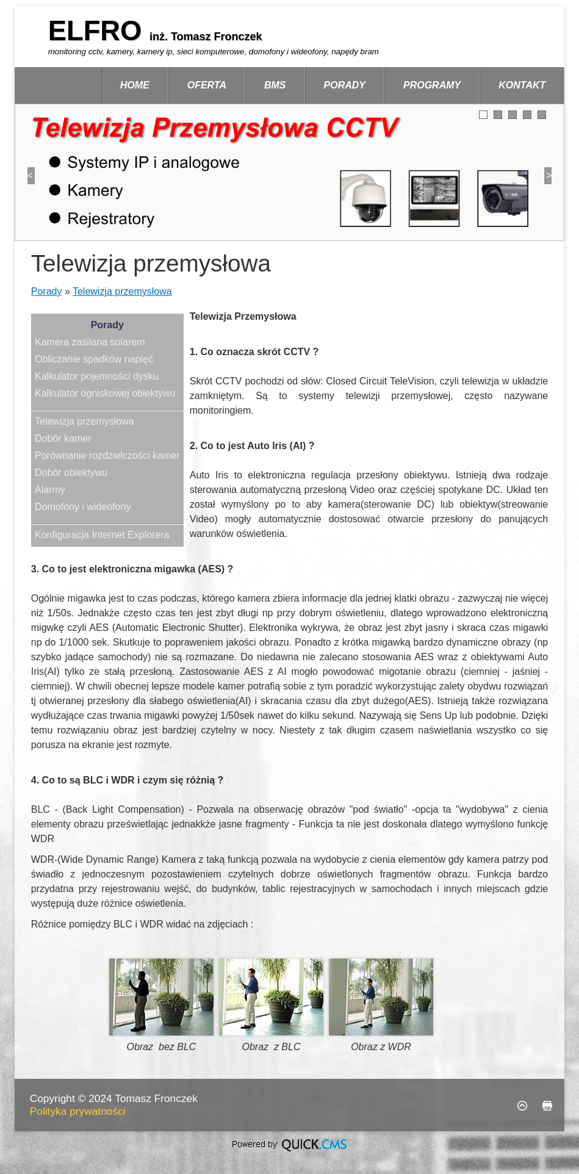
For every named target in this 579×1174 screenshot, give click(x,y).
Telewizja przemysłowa (122, 291)
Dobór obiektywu (71, 472)
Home (134, 85)
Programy (432, 85)
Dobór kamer (63, 438)
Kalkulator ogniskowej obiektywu (105, 393)
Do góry (522, 1106)
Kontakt (521, 85)
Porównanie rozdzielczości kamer (107, 455)
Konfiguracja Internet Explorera (102, 535)
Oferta (206, 85)
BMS (275, 85)
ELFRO (98, 30)
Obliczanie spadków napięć (94, 359)
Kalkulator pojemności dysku (97, 376)
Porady (344, 85)
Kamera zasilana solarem (90, 342)
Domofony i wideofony (83, 507)
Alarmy (50, 489)
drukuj (547, 1106)
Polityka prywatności (78, 1111)
